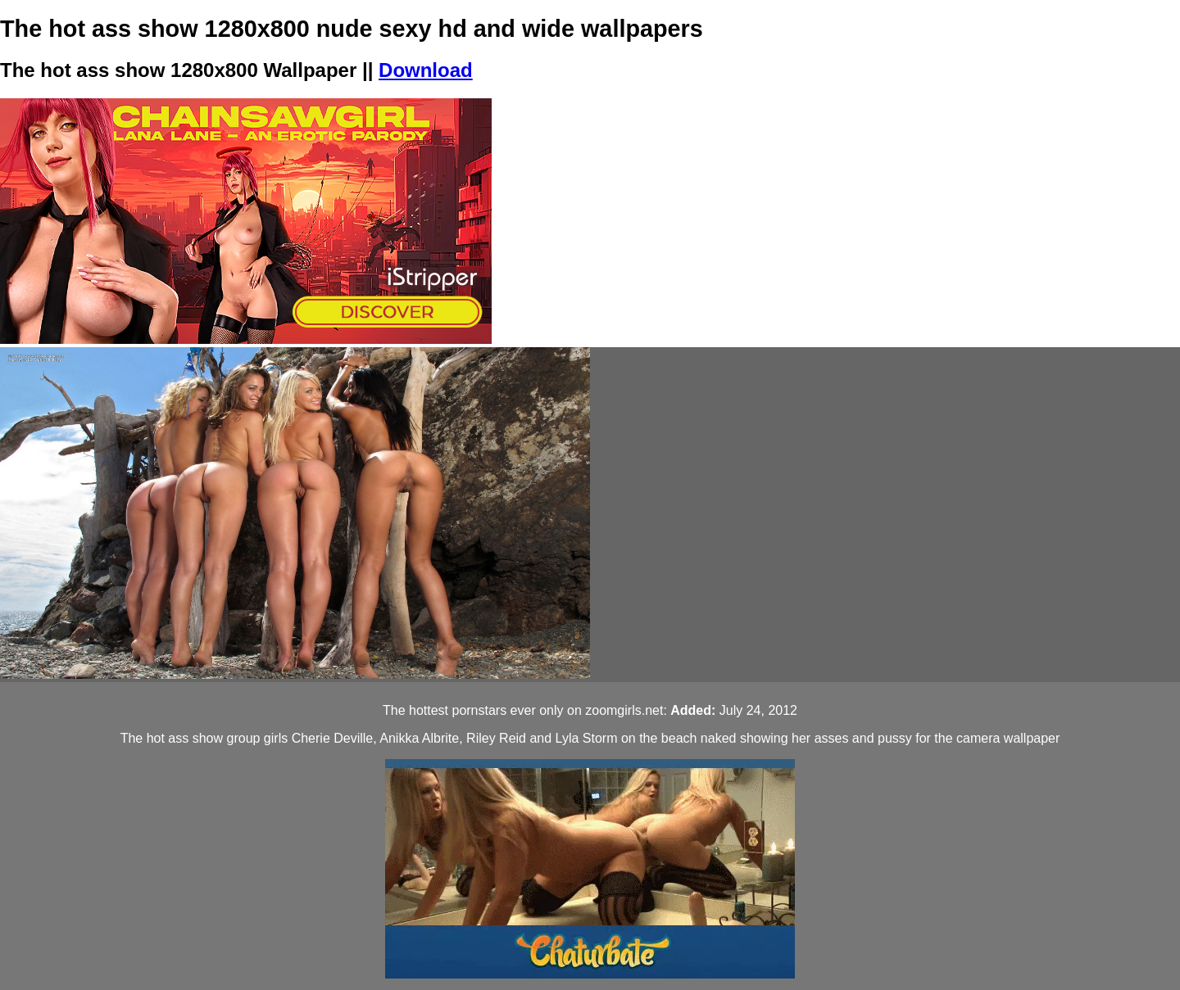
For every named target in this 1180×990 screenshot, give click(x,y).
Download (426, 70)
